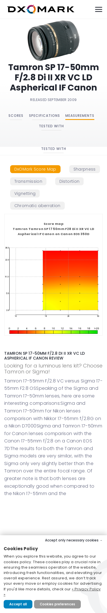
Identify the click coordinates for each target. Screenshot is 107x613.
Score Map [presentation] (35, 169)
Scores (15, 115)
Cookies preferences (57, 604)
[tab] (35, 169)
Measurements (79, 115)
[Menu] (98, 9)
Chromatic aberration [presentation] (37, 205)
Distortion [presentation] (69, 181)
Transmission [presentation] (28, 181)
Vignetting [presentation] (25, 193)
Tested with (51, 126)
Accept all (18, 604)
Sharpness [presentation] (84, 169)
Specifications (44, 115)
